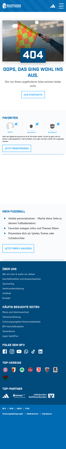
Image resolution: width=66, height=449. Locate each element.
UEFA (19, 409)
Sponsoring (8, 283)
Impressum (47, 414)
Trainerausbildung (11, 316)
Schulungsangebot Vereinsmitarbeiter (21, 321)
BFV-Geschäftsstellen (13, 326)
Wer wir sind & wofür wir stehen (18, 274)
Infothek (6, 293)
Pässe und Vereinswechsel (15, 312)
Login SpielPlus (10, 335)
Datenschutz (32, 414)
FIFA (27, 409)
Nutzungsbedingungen (12, 414)
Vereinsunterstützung (13, 288)
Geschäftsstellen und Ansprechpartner (21, 278)
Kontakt (6, 297)
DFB (11, 409)
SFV (4, 409)
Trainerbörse (8, 331)
